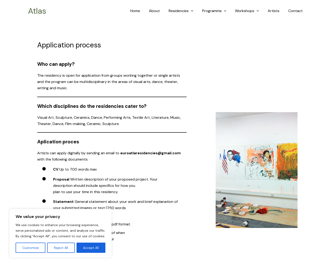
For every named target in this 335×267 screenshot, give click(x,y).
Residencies (187, 11)
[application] (197, 11)
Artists (275, 10)
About (162, 10)
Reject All (61, 248)
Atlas (37, 11)
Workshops (250, 11)
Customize (30, 248)
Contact (296, 10)
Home (144, 10)
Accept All (91, 248)
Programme (219, 11)
